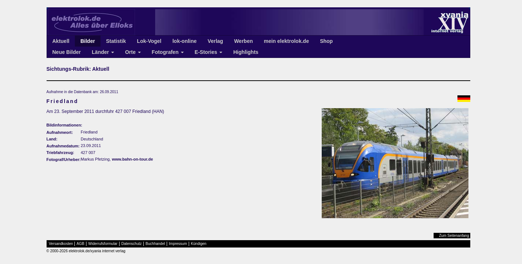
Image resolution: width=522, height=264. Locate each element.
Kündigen (198, 244)
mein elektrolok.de (286, 41)
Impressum (178, 244)
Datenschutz (131, 244)
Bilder (87, 41)
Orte (133, 52)
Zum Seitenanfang (454, 236)
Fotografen (168, 52)
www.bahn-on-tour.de (132, 159)
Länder (103, 52)
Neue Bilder (66, 52)
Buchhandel (155, 244)
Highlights (245, 52)
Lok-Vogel (149, 41)
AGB (80, 244)
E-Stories (208, 52)
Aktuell (61, 41)
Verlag (215, 41)
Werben (243, 41)
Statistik (116, 41)
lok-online (184, 41)
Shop (326, 41)
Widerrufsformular (102, 244)
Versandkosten (61, 244)
